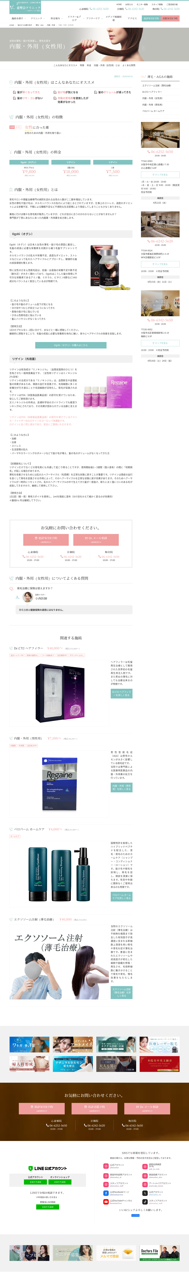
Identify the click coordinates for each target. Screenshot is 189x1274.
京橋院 (116, 1182)
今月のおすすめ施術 (116, 1142)
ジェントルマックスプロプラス (116, 1112)
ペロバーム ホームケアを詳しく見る (94, 783)
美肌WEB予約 (170, 17)
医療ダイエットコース (116, 1127)
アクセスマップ (86, 1205)
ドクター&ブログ (74, 18)
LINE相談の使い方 (72, 1156)
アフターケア (93, 17)
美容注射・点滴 (116, 1156)
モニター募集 (73, 1134)
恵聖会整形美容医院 (116, 1134)
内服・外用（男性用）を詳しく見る (94, 732)
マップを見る (160, 174)
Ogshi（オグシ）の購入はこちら (71, 344)
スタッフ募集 (73, 1142)
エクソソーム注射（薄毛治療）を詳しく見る (94, 830)
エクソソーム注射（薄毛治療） (35, 800)
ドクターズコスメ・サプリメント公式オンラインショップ (160, 1146)
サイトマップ (35, 1204)
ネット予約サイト (160, 1112)
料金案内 (55, 17)
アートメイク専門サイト (160, 1130)
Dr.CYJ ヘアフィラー (29, 648)
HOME (29, 1112)
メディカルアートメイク (116, 1149)
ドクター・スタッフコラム (72, 1112)
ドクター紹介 (29, 1134)
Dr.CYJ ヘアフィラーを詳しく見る (94, 674)
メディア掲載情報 (113, 18)
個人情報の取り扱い (35, 1200)
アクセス (132, 17)
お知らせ (72, 1127)
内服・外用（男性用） (29, 699)
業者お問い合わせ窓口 (29, 1156)
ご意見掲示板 (73, 1149)
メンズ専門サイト (160, 1137)
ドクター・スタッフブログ (72, 1119)
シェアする (135, 1048)
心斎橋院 (78, 1182)
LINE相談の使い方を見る (47, 1031)
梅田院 (156, 1182)
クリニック (36, 17)
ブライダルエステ (116, 1164)
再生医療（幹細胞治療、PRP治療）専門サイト (160, 1121)
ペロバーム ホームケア (30, 749)
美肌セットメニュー (116, 1119)
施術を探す (17, 17)
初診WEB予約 (151, 17)
